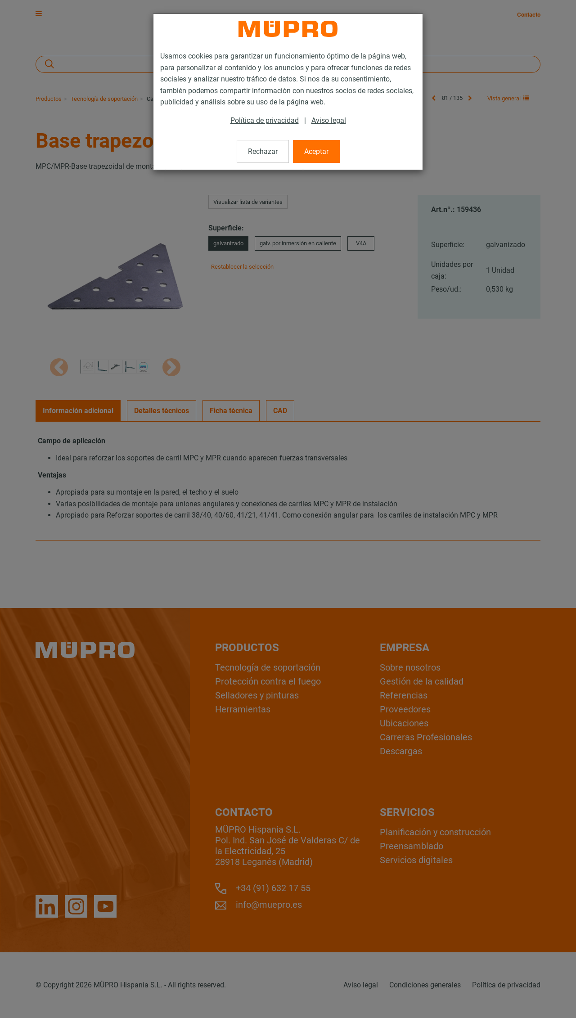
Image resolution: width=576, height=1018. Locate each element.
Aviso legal (328, 120)
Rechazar (263, 151)
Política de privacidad (264, 120)
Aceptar (316, 151)
